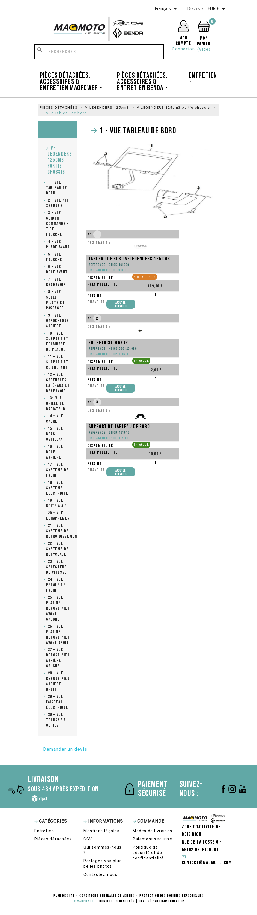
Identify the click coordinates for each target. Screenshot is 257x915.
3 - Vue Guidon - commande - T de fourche (57, 223)
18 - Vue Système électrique (57, 488)
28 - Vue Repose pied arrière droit (58, 681)
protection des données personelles (171, 895)
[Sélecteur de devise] (217, 9)
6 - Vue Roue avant (57, 269)
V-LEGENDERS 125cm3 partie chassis (59, 160)
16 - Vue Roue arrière (54, 452)
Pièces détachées (53, 839)
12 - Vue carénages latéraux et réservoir (58, 383)
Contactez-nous (100, 874)
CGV (87, 839)
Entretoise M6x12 (108, 343)
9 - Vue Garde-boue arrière (57, 321)
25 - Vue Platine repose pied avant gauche (58, 608)
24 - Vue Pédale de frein (55, 585)
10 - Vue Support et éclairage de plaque (57, 341)
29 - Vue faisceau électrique (57, 702)
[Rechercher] (99, 51)
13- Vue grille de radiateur (55, 404)
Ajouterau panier (121, 304)
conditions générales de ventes (106, 895)
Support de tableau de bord (119, 427)
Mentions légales (101, 831)
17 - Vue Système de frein (57, 470)
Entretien (44, 831)
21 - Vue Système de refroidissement (58, 531)
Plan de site (63, 895)
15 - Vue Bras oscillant (55, 434)
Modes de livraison (152, 831)
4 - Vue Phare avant (58, 244)
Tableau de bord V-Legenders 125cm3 (129, 259)
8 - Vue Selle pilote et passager (55, 300)
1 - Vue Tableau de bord (56, 188)
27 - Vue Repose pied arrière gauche (58, 658)
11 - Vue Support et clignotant (57, 362)
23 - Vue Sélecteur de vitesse (56, 567)
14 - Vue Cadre (54, 419)
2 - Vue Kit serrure (57, 203)
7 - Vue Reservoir (56, 282)
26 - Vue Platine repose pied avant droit (58, 634)
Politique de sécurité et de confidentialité (148, 852)
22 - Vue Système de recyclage (57, 549)
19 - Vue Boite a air (56, 503)
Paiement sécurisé (152, 839)
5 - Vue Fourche (54, 257)
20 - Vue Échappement (58, 515)
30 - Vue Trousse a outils (56, 720)
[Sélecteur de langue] (166, 9)
